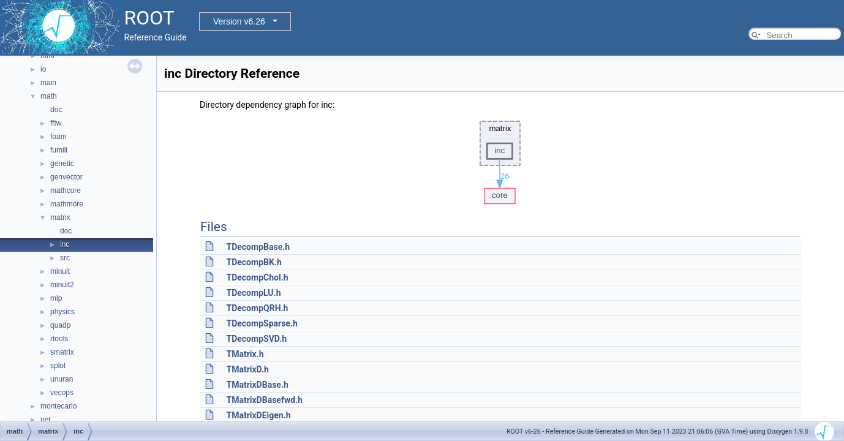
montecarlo (58, 406)
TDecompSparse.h (261, 323)
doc (56, 109)
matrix (60, 217)
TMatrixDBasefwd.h (264, 400)
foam (58, 136)
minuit (60, 271)
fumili (58, 150)
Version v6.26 (239, 21)
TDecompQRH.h (257, 308)
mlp (56, 298)
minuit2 (62, 285)
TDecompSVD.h (256, 339)
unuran (61, 379)
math (48, 96)
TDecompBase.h (258, 247)
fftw (55, 123)
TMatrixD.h (247, 369)
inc (64, 244)
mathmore (66, 204)
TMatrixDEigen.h (258, 415)
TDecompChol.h (257, 277)
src (65, 258)
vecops (61, 392)
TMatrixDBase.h (257, 385)
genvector (66, 177)
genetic (62, 163)
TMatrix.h (244, 354)
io (43, 69)
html (47, 55)
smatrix (62, 352)
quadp (60, 325)
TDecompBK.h (253, 262)
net (45, 419)
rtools (59, 338)
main (48, 82)
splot (58, 365)
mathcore (65, 190)
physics (62, 311)
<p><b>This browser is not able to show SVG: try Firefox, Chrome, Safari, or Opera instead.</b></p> (500, 159)
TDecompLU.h (253, 293)
